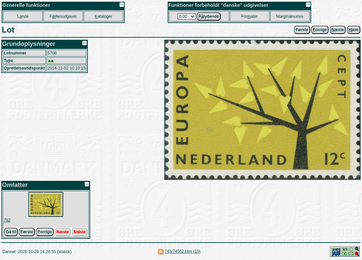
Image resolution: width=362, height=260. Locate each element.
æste (338, 29)
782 (7, 220)
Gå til (11, 232)
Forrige (45, 232)
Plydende (208, 16)
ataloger (103, 16)
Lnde (22, 16)
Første (302, 29)
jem (354, 29)
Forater (249, 16)
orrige (320, 29)
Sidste (79, 232)
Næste (62, 232)
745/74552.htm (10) (182, 251)
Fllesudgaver (63, 16)
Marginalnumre (290, 16)
